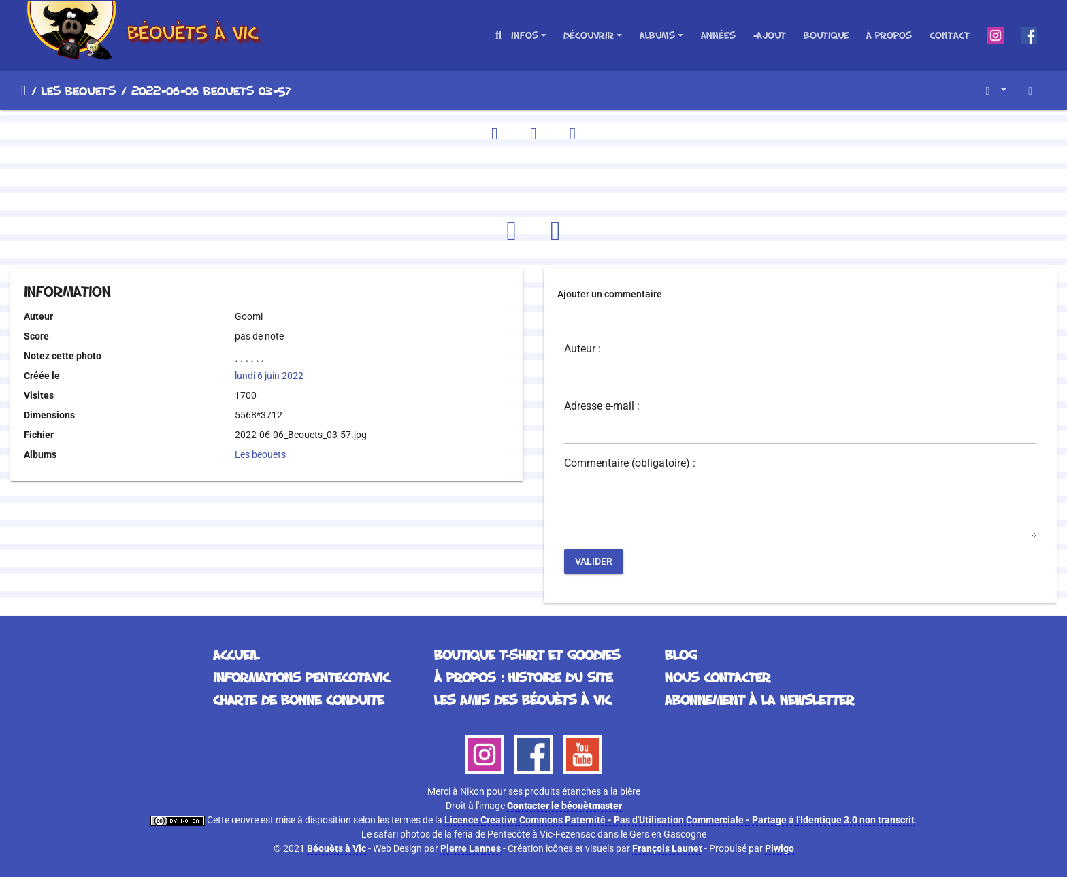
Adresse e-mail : (602, 406)
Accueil (23, 90)
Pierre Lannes (470, 848)
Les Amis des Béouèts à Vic (522, 699)
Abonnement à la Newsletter (759, 699)
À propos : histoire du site (523, 677)
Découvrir (588, 35)
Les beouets (79, 90)
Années (718, 35)
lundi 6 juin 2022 (269, 375)
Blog (681, 654)
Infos (524, 35)
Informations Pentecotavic (301, 677)
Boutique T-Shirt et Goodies (527, 654)
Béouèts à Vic (336, 848)
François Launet (667, 848)
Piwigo (779, 848)
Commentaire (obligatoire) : (629, 463)
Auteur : (582, 349)
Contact (950, 35)
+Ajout (769, 35)
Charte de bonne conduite (298, 699)
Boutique (826, 35)
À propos (889, 35)
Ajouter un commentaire (609, 293)
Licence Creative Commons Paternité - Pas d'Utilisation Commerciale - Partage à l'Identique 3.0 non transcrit (679, 819)
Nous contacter (717, 677)
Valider (593, 561)
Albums (657, 35)
